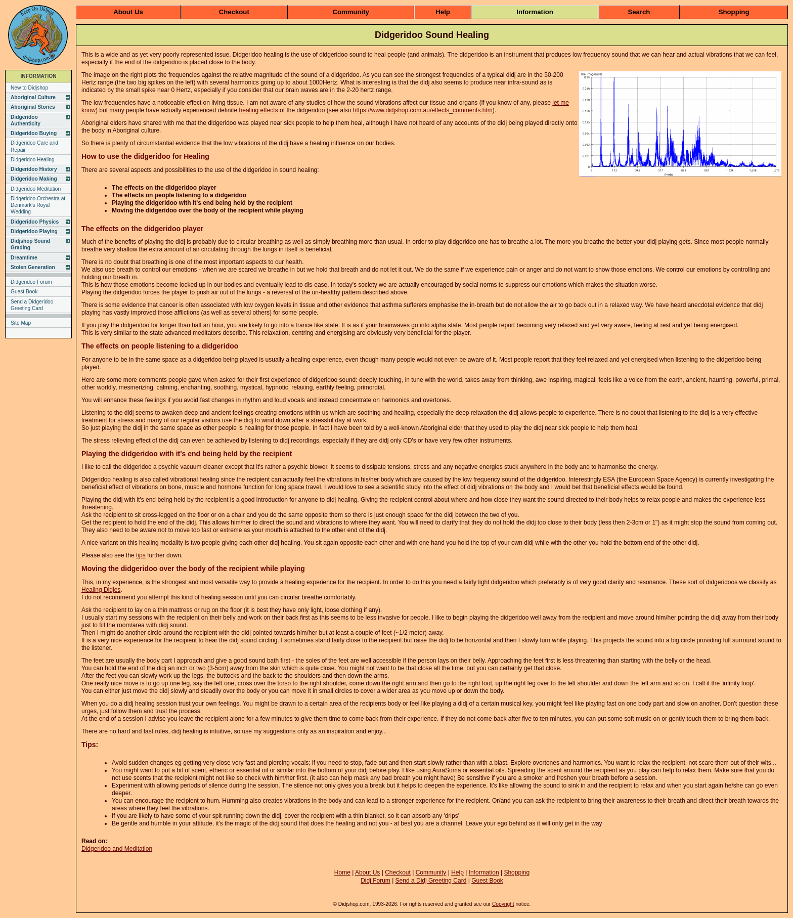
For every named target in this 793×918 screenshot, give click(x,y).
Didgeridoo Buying (34, 133)
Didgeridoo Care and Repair (34, 146)
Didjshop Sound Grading (30, 244)
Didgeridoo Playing (34, 231)
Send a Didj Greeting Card (431, 880)
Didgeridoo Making (34, 179)
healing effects (258, 110)
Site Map (21, 323)
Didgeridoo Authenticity (25, 120)
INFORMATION (38, 76)
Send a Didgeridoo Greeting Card (32, 305)
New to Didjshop (29, 88)
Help (442, 12)
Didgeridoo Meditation (36, 189)
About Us (128, 12)
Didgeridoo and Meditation (116, 848)
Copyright (503, 904)
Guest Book (24, 291)
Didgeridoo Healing (33, 159)
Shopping (734, 12)
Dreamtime (24, 257)
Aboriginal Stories (33, 107)
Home (342, 872)
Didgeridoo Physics (35, 222)
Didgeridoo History (34, 169)
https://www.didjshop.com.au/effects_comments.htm (423, 110)
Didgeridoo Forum (31, 282)
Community (350, 12)
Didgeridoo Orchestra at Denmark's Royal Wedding (38, 205)
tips (141, 555)
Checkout (234, 12)
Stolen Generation (33, 267)
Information (534, 12)
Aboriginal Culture (33, 97)
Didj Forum (375, 880)
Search (639, 12)
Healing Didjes (100, 589)
